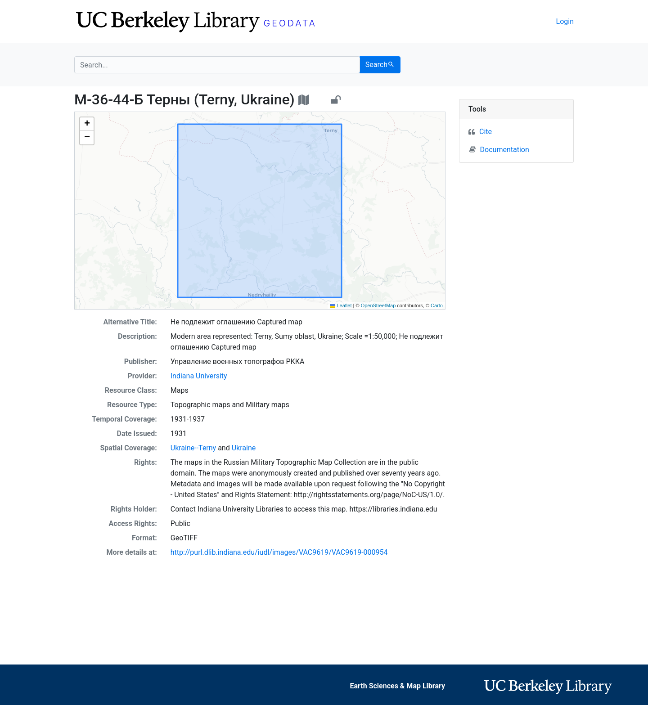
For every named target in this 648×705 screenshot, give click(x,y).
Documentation (499, 149)
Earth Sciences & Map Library (398, 686)
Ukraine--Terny (193, 448)
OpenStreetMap (378, 305)
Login (565, 21)
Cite (485, 131)
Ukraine (244, 448)
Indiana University (199, 376)
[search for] (217, 64)
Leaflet (340, 305)
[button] (87, 124)
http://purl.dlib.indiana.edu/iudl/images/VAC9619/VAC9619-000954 (279, 552)
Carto (437, 305)
